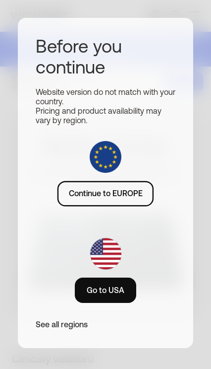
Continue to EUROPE (106, 193)
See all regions (62, 324)
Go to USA (105, 290)
